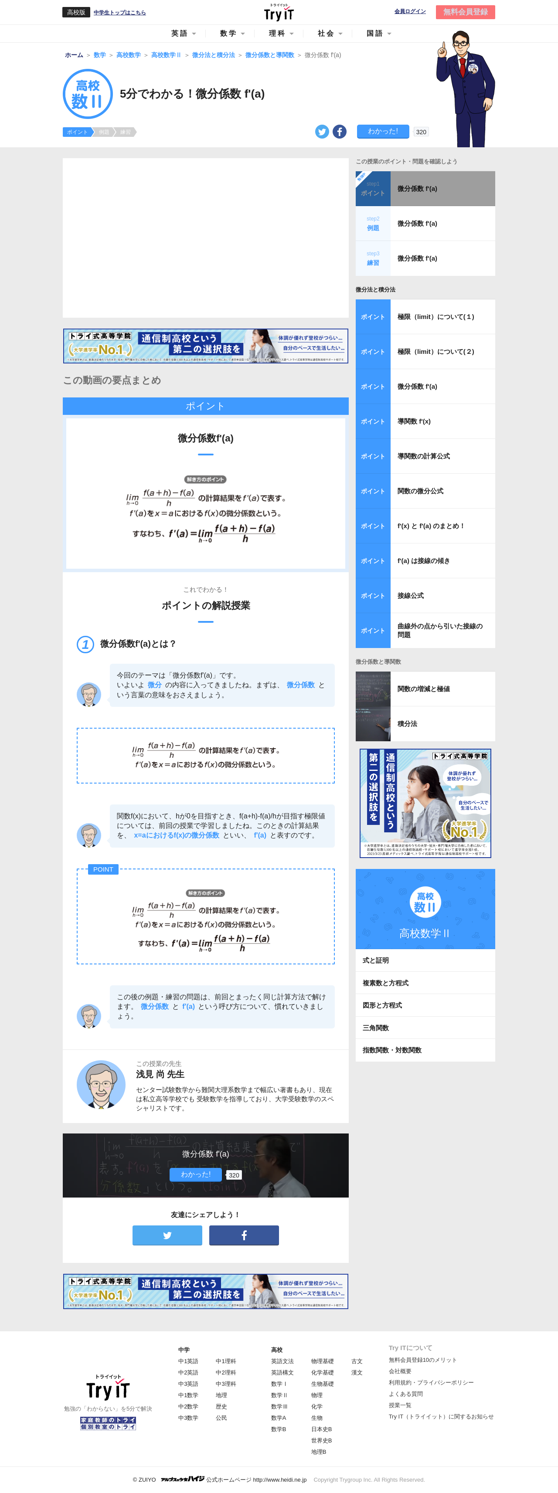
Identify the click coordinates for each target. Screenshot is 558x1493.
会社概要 (400, 1371)
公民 (221, 1418)
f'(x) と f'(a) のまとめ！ (432, 525)
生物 (317, 1418)
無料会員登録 (465, 12)
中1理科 (226, 1361)
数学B (278, 1429)
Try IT (279, 12)
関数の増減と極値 (424, 688)
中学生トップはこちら (120, 12)
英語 (180, 33)
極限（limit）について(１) (436, 316)
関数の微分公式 (420, 491)
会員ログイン (410, 11)
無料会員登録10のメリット (423, 1360)
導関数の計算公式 (424, 456)
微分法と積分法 (375, 289)
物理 (317, 1395)
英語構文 (282, 1372)
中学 (184, 1350)
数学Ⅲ (279, 1406)
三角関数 (376, 1028)
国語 (375, 33)
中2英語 (188, 1372)
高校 (276, 1350)
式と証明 (376, 960)
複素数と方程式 (385, 983)
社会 (326, 33)
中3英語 (188, 1384)
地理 (221, 1395)
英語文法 (282, 1361)
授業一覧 (400, 1405)
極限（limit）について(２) (436, 351)
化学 (317, 1406)
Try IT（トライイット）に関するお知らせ (441, 1416)
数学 (229, 33)
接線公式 (411, 595)
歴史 (221, 1406)
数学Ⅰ (279, 1384)
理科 (277, 33)
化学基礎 (322, 1372)
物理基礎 (322, 1361)
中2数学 (188, 1406)
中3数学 (188, 1418)
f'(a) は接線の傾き (424, 560)
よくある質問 (406, 1394)
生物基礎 (322, 1384)
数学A (278, 1418)
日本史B (321, 1429)
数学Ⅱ (279, 1395)
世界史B (321, 1440)
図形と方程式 (382, 1005)
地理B (319, 1452)
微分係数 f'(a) (417, 188)
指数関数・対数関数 (392, 1050)
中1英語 (188, 1361)
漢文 (357, 1372)
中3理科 (226, 1384)
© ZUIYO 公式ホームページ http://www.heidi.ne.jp (220, 1479)
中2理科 (226, 1372)
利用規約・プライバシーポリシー (431, 1382)
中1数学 (188, 1395)
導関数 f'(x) (414, 421)
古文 (357, 1361)
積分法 (407, 723)
